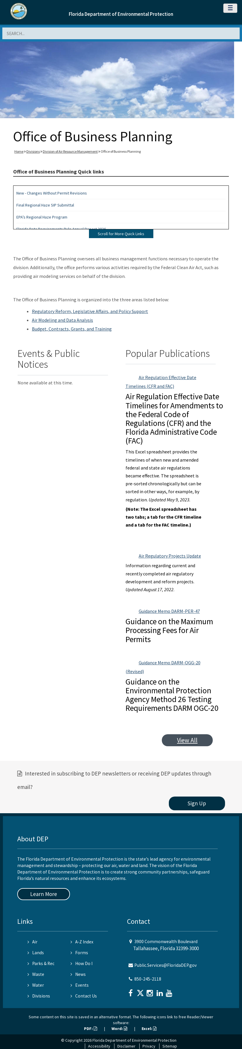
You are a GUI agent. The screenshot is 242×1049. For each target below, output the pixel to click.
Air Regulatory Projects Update (170, 556)
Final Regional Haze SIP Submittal (45, 205)
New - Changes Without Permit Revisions (51, 193)
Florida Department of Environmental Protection (121, 14)
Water (36, 985)
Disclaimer (126, 1046)
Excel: (149, 1028)
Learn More (43, 893)
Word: (119, 1028)
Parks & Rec (41, 963)
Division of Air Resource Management (70, 151)
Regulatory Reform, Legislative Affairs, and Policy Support (90, 311)
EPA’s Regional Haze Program (41, 217)
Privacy (149, 1046)
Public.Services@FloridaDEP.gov (165, 965)
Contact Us (84, 996)
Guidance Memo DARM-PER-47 (169, 611)
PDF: (90, 1028)
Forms (79, 952)
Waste (36, 974)
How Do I (81, 963)
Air (32, 942)
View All (187, 740)
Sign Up (197, 803)
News (78, 974)
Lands (36, 952)
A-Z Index (82, 942)
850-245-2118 (147, 979)
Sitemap (169, 1046)
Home (18, 151)
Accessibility (99, 1046)
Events (80, 985)
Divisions (33, 151)
